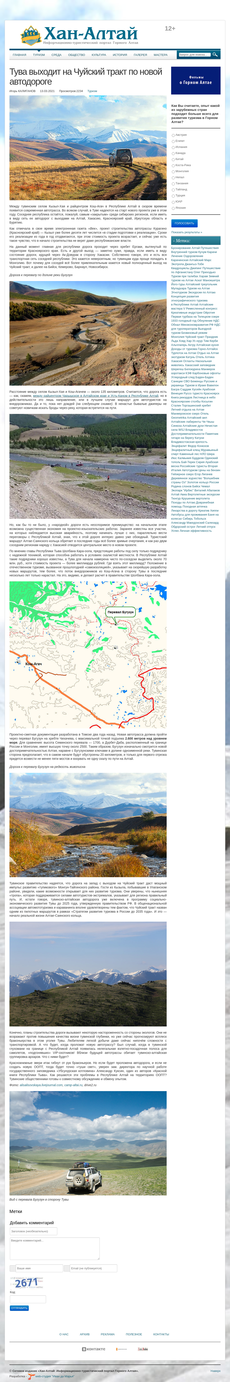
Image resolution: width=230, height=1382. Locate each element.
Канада (179, 153)
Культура (99, 55)
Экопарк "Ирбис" (183, 490)
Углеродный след (183, 377)
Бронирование (181, 248)
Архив (84, 1334)
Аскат (199, 280)
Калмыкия (185, 458)
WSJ (181, 429)
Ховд (182, 341)
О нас (64, 1334)
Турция (178, 196)
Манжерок (208, 369)
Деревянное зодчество (187, 478)
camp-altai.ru (73, 1085)
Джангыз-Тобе (194, 264)
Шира (211, 454)
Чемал (205, 486)
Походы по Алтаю (183, 502)
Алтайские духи (194, 425)
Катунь (191, 357)
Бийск (196, 486)
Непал (178, 177)
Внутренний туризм (184, 252)
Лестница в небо (204, 397)
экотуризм (178, 357)
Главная (19, 55)
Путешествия (210, 248)
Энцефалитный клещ (186, 450)
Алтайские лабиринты (186, 421)
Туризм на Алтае (198, 288)
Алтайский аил (197, 417)
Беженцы (197, 381)
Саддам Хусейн (191, 389)
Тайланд (179, 189)
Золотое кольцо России (203, 482)
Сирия (201, 462)
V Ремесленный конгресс (200, 308)
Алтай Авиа (179, 494)
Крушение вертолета (195, 498)
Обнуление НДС (208, 320)
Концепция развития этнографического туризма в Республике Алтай (189, 300)
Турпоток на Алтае (184, 353)
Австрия (179, 135)
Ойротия (209, 312)
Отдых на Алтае (208, 353)
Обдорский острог (183, 526)
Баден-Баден (204, 377)
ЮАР (177, 202)
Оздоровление (193, 256)
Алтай (196, 248)
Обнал (176, 324)
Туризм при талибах (185, 276)
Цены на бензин (209, 470)
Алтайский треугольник (201, 284)
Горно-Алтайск (208, 349)
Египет (178, 141)
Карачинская (180, 260)
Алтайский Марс (200, 260)
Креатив (204, 510)
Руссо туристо (194, 393)
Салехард (212, 522)
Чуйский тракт (195, 336)
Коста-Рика (181, 165)
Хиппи (214, 510)
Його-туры (178, 284)
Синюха (177, 425)
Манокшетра (211, 280)
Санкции (177, 381)
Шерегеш (177, 369)
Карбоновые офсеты (206, 373)
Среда (57, 55)
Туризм (39, 55)
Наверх (216, 1371)
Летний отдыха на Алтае (187, 409)
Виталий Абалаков (207, 490)
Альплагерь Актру (183, 345)
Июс (174, 458)
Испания (179, 147)
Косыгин (207, 401)
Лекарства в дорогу (184, 510)
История (120, 55)
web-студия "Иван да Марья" (51, 1376)
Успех (175, 530)
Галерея (140, 55)
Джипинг (196, 268)
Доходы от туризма (184, 349)
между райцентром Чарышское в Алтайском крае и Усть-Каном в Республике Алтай (95, 396)
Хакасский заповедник (200, 365)
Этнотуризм (179, 292)
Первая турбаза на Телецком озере (195, 316)
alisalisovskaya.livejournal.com (41, 1085)
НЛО (203, 454)
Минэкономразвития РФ (197, 324)
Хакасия (177, 361)
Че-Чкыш (208, 421)
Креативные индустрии (187, 312)
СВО (187, 381)
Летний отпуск (205, 526)
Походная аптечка (195, 506)
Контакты (161, 1334)
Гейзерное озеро (183, 474)
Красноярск (211, 393)
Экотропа (178, 264)
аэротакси (178, 373)
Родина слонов (181, 486)
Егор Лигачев (203, 474)
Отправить (19, 1308)
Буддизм (198, 458)
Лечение (177, 256)
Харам (204, 276)
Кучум (202, 252)
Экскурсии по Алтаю (202, 292)
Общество (76, 55)
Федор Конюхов (198, 446)
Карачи (212, 252)
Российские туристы (194, 466)
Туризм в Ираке (196, 385)
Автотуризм (190, 470)
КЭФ (189, 373)
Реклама (108, 1334)
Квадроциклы (180, 268)
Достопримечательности (188, 433)
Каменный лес (189, 454)
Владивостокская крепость (189, 442)
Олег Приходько (205, 272)
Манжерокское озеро (185, 413)
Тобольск (200, 518)
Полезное (134, 1334)
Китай (178, 159)
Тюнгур (176, 498)
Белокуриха (192, 369)
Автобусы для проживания (189, 514)
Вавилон (213, 385)
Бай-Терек (188, 462)
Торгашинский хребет (196, 405)
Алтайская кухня (207, 345)
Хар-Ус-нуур (194, 341)
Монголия (180, 171)
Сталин (176, 405)
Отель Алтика (205, 357)
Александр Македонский (188, 522)
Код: (13, 1292)
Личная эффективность (196, 530)
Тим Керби (210, 341)
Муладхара (179, 288)
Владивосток (194, 429)
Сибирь (188, 518)
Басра (175, 389)
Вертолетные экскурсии (204, 494)
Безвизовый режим (194, 332)
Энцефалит (179, 446)
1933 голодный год (184, 320)
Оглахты (189, 361)
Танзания (180, 183)
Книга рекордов (182, 397)
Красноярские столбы (186, 401)
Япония (179, 208)
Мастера (161, 55)
